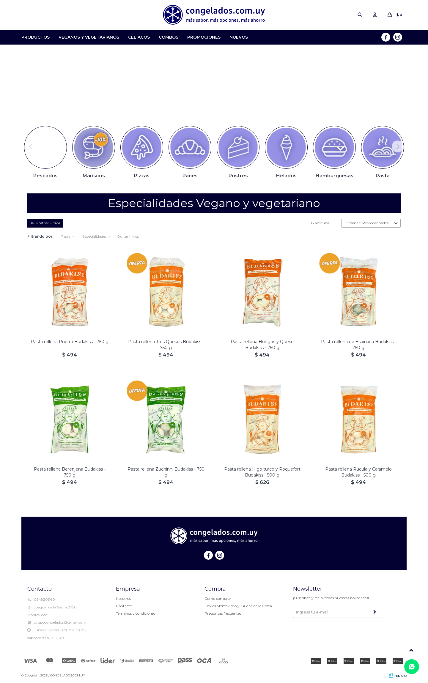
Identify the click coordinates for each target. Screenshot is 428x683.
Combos (168, 37)
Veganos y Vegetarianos (89, 37)
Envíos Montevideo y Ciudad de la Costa (238, 606)
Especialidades (94, 236)
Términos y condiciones (135, 613)
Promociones (204, 37)
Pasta (65, 236)
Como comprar (217, 598)
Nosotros (123, 598)
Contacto (124, 606)
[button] (398, 146)
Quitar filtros (128, 236)
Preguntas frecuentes (222, 613)
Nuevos (238, 37)
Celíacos (139, 37)
